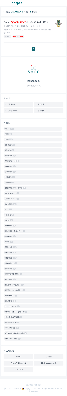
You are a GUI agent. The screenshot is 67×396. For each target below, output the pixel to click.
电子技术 (39, 104)
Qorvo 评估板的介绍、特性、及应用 (31, 23)
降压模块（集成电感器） (15, 290)
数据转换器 (10, 156)
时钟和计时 (10, 172)
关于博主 (29, 385)
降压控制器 (10, 301)
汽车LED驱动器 (12, 328)
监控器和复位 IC (12, 199)
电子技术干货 (18, 369)
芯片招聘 (39, 111)
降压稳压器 (10, 269)
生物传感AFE (11, 263)
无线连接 (9, 150)
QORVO (7, 37)
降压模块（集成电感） (14, 285)
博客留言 (37, 385)
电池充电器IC (11, 296)
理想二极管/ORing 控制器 (15, 188)
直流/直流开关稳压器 (13, 274)
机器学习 (9, 215)
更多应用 (10, 145)
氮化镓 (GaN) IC (12, 193)
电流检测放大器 (12, 161)
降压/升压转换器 (12, 322)
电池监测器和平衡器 (13, 317)
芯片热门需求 (11, 111)
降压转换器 (10, 279)
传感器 (9, 242)
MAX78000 (10, 226)
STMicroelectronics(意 (49, 363)
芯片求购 (49, 357)
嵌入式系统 (11, 204)
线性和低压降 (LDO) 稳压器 (16, 312)
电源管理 (10, 177)
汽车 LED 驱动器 (12, 306)
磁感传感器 (10, 236)
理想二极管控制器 (13, 339)
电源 (9, 139)
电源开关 (9, 182)
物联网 (9, 129)
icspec (18, 357)
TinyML (9, 220)
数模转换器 (10, 252)
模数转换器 (11, 258)
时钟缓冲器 (10, 166)
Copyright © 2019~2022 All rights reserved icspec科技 (42, 389)
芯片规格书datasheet (18, 363)
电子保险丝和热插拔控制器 (16, 333)
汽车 (8, 134)
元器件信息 (10, 104)
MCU (8, 209)
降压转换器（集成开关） (15, 231)
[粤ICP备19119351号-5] (13, 389)
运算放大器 (11, 247)
